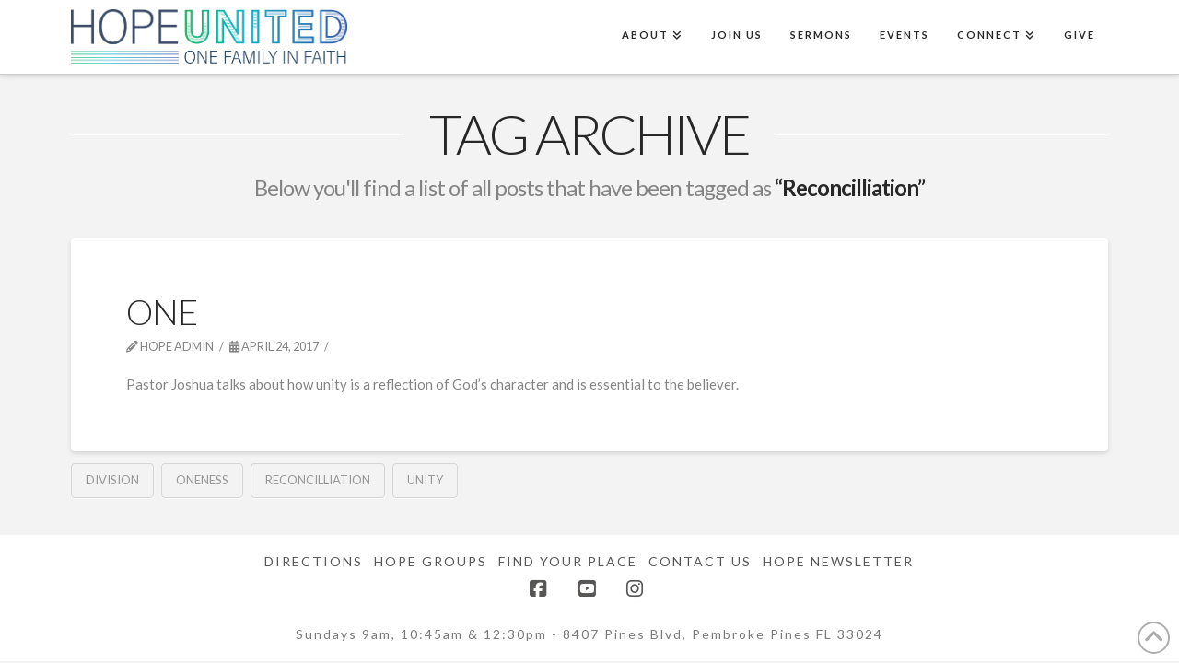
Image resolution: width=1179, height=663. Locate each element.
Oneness (202, 479)
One (161, 311)
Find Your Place (567, 561)
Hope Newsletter (838, 561)
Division (112, 479)
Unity (425, 479)
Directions (313, 561)
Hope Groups (430, 561)
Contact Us (700, 561)
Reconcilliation (317, 479)
